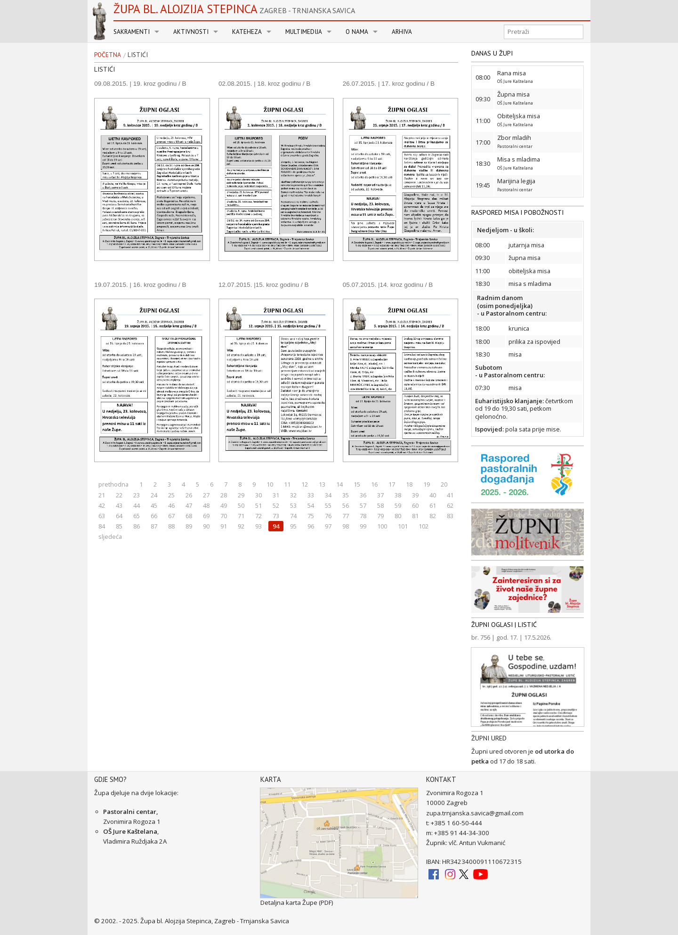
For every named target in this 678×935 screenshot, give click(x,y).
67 (171, 516)
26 (189, 495)
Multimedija (303, 32)
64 (119, 516)
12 (304, 484)
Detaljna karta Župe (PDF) (296, 902)
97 (328, 526)
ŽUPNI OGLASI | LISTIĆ (504, 624)
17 (391, 484)
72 (258, 516)
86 (136, 526)
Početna (107, 55)
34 (328, 495)
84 (101, 526)
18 (409, 484)
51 (258, 505)
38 (398, 495)
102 (423, 526)
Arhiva (402, 32)
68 (189, 516)
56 (345, 505)
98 (345, 526)
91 (223, 526)
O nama (357, 32)
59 (398, 505)
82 (432, 516)
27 (206, 495)
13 (322, 484)
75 (310, 516)
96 (310, 526)
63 (101, 516)
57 (363, 505)
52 (276, 505)
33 (310, 495)
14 (339, 484)
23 (136, 495)
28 (223, 495)
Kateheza (247, 32)
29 (241, 495)
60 (415, 505)
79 (380, 516)
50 (241, 505)
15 (357, 484)
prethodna (113, 484)
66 (154, 516)
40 (432, 495)
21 (101, 495)
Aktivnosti (191, 32)
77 (345, 516)
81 (415, 516)
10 (269, 484)
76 (328, 516)
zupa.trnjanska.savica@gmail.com (475, 813)
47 (189, 505)
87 (154, 526)
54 (310, 505)
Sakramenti (131, 32)
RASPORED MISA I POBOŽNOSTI (517, 212)
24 (154, 495)
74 (293, 516)
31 (276, 495)
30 (258, 495)
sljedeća (110, 536)
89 (189, 526)
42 (101, 505)
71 (241, 516)
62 (450, 505)
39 (415, 495)
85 (119, 526)
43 (119, 505)
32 (293, 495)
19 (426, 484)
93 (258, 526)
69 (206, 516)
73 (276, 516)
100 (382, 526)
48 (206, 505)
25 (171, 495)
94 (276, 526)
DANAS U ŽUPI (492, 53)
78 (363, 516)
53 (293, 505)
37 (380, 495)
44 (136, 505)
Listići (138, 55)
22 (119, 495)
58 (380, 505)
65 (136, 516)
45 (154, 505)
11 (287, 484)
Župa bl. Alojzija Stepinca (234, 8)
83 (450, 516)
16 (374, 484)
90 (206, 526)
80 (398, 516)
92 (241, 526)
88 (171, 526)
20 (444, 484)
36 (363, 495)
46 (171, 505)
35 (345, 495)
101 (403, 526)
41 (450, 495)
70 (223, 516)
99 (363, 526)
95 (293, 526)
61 (432, 505)
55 (328, 505)
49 (223, 505)
